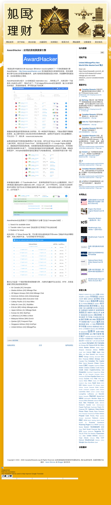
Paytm (99, 407)
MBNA (81, 398)
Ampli (80, 352)
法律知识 (90, 299)
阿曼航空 (81, 294)
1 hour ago (84, 96)
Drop (102, 372)
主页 (40, 345)
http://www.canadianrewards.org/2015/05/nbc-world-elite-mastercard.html (91, 147)
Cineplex (91, 365)
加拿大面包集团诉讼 (84, 118)
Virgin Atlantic (84, 438)
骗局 (98, 322)
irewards (90, 385)
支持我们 (54, 42)
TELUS (81, 433)
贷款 (85, 299)
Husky (89, 383)
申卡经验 (83, 326)
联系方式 (65, 42)
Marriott (92, 396)
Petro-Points (99, 409)
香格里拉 (92, 329)
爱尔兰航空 (93, 294)
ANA (84, 352)
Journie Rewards (89, 387)
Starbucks (90, 431)
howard (84, 152)
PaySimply (94, 407)
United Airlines (92, 436)
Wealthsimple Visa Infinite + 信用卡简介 (95, 228)
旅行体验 (92, 319)
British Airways (94, 359)
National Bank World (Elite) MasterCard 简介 (95, 262)
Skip (99, 429)
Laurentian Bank (84, 391)
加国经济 (91, 310)
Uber (84, 435)
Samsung (101, 424)
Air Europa (82, 345)
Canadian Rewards (89, 89)
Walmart (81, 440)
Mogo (99, 398)
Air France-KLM (91, 345)
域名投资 (93, 336)
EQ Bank (88, 376)
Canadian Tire (93, 361)
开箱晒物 (96, 317)
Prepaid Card (84, 416)
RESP (98, 420)
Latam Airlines (100, 389)
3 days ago (98, 148)
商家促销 (100, 324)
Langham (92, 389)
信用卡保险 (100, 332)
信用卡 (91, 331)
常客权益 (94, 296)
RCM (85, 420)
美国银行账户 (86, 322)
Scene (81, 427)
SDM (102, 427)
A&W (80, 343)
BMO (81, 356)
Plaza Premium (99, 411)
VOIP (102, 438)
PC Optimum (90, 409)
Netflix (97, 402)
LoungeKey (82, 394)
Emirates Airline (99, 374)
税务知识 (96, 326)
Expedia (86, 378)
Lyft (96, 394)
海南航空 (97, 303)
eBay (80, 374)
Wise (86, 442)
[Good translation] (4, 476)
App (94, 352)
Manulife (101, 394)
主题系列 (43, 42)
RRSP (96, 424)
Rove (92, 424)
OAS (93, 405)
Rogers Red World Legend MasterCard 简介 (96, 211)
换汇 (99, 306)
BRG (102, 356)
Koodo (81, 389)
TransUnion (100, 433)
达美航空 (101, 296)
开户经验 (89, 317)
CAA (102, 359)
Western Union (99, 440)
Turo (80, 435)
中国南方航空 (98, 338)
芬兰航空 (87, 301)
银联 (91, 334)
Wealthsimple (89, 440)
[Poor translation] (10, 476)
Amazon (81, 350)
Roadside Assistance (96, 422)
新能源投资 (84, 331)
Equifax (93, 376)
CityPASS (97, 365)
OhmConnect (100, 405)
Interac (85, 385)
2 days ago (94, 132)
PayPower (87, 407)
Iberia (98, 383)
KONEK (102, 387)
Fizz (103, 378)
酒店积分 (91, 315)
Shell (84, 429)
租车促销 (98, 341)
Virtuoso (92, 438)
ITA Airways (96, 385)
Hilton (90, 381)
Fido (95, 378)
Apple (98, 352)
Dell (103, 370)
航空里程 (15, 340)
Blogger (60, 462)
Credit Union (83, 370)
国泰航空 (90, 303)
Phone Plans (83, 411)
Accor (84, 343)
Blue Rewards (100, 354)
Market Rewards (84, 396)
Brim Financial (83, 359)
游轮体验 (88, 336)
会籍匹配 (89, 308)
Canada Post (83, 361)
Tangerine (97, 431)
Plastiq (91, 411)
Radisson (95, 418)
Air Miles (101, 345)
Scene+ (86, 427)
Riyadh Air (83, 422)
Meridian (94, 398)
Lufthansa (91, 394)
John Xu (85, 122)
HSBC (102, 381)
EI (83, 374)
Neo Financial (88, 403)
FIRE (99, 378)
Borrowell (97, 356)
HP (98, 381)
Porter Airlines (99, 413)
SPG (80, 431)
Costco (92, 368)
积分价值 (32, 42)
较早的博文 (69, 345)
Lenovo (93, 391)
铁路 (101, 326)
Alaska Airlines (89, 347)
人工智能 (93, 324)
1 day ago (93, 118)
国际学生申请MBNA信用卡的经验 (96, 253)
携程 (97, 329)
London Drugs (100, 391)
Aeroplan (90, 343)
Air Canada (99, 343)
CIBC (85, 365)
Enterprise (82, 376)
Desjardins (82, 372)
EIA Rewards (90, 374)
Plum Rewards (83, 413)
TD (103, 431)
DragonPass (96, 372)
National (96, 400)
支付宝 (98, 336)
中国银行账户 (89, 341)
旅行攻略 (85, 319)
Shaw (80, 429)
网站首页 (9, 42)
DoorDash (90, 372)
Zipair (96, 442)
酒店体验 (98, 315)
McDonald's (87, 398)
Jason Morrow (50, 462)
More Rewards (88, 400)
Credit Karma (100, 367)
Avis (84, 354)
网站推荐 (76, 42)
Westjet (81, 442)
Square (85, 431)
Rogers (88, 425)
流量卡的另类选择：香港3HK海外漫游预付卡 (96, 270)
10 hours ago (84, 110)
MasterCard (100, 396)
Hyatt (94, 383)
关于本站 (21, 42)
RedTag (94, 420)
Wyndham (91, 442)
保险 (97, 294)
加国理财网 (100, 310)
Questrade (88, 418)
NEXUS (102, 402)
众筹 (94, 341)
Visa (97, 438)
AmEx (101, 350)
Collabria (86, 367)
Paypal (81, 407)
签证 (87, 324)
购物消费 (95, 301)
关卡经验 (84, 303)
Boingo (86, 356)
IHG (80, 385)
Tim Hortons (92, 433)
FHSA (91, 378)
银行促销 (97, 334)
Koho (97, 387)
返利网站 (97, 299)
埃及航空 (86, 294)
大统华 (81, 299)
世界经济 (90, 326)
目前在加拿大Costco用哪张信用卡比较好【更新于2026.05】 (96, 201)
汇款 (84, 308)
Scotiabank (95, 427)
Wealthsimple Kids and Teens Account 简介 (96, 280)
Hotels (94, 381)
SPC (102, 429)
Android (88, 352)
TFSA (85, 433)
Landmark (86, 389)
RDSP (89, 420)
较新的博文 (11, 345)
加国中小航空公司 (93, 312)
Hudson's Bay (83, 383)
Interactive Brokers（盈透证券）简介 (94, 219)
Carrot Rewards (88, 363)
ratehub (102, 418)
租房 (102, 341)
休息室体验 (84, 334)
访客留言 (87, 42)
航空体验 (94, 306)
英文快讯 (98, 42)
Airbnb (81, 347)
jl (82, 161)
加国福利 (84, 310)
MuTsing (85, 100)
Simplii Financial (92, 429)
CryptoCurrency (94, 370)
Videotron (101, 435)
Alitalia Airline (100, 347)
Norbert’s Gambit (85, 405)
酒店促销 (84, 315)
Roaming (82, 425)
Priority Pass (94, 416)
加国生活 (83, 312)
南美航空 (93, 322)
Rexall (102, 420)
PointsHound (91, 413)
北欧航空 (87, 296)
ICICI (102, 383)
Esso (98, 376)
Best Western (90, 354)
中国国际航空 (89, 338)
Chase (96, 363)
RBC (81, 420)
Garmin (81, 381)
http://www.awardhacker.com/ (30, 71)
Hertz (85, 381)
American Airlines (92, 350)
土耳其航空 (86, 329)
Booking (92, 356)
